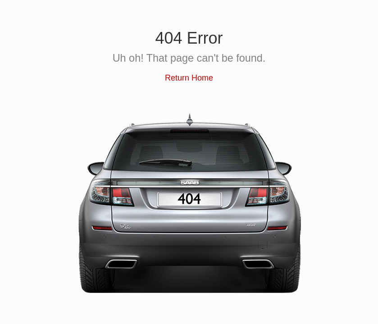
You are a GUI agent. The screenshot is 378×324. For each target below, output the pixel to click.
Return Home (189, 77)
